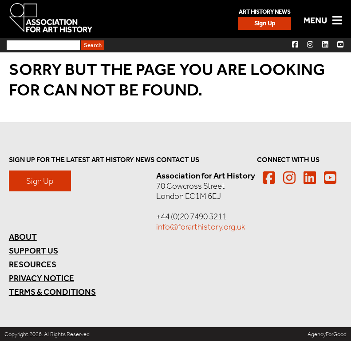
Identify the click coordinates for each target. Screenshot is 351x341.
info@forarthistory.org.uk (200, 227)
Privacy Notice (41, 278)
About (23, 237)
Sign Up (264, 23)
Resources (32, 264)
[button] (295, 44)
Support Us (33, 251)
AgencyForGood (327, 334)
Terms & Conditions (52, 292)
